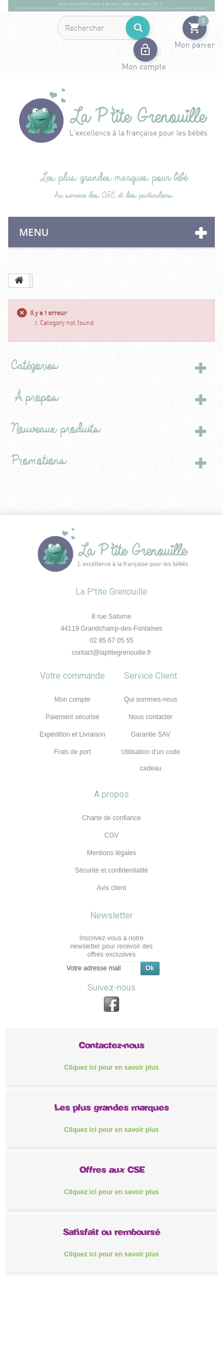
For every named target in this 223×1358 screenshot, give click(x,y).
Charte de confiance (111, 818)
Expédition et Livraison (72, 734)
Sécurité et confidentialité (111, 870)
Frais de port (72, 752)
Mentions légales (111, 853)
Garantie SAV (150, 734)
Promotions (35, 461)
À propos (31, 397)
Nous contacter (150, 717)
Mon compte (72, 699)
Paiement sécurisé (72, 717)
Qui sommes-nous (150, 699)
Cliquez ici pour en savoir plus (111, 1067)
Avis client (111, 888)
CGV (111, 835)
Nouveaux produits (52, 429)
